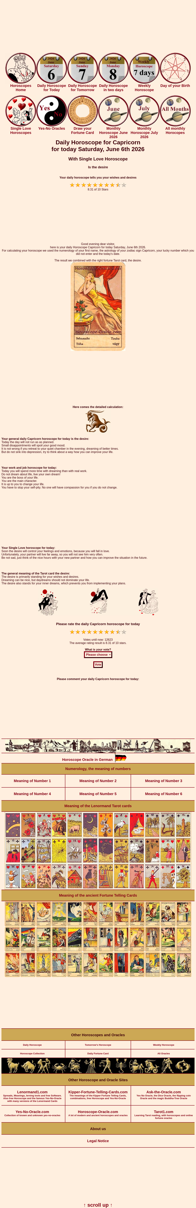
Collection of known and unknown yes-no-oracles (32, 1111)
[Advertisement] (98, 27)
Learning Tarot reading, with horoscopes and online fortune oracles (164, 1112)
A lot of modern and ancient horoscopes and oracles (98, 1111)
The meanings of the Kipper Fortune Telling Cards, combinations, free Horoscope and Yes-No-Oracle (98, 1093)
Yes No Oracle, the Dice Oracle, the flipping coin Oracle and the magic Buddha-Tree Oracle (164, 1093)
